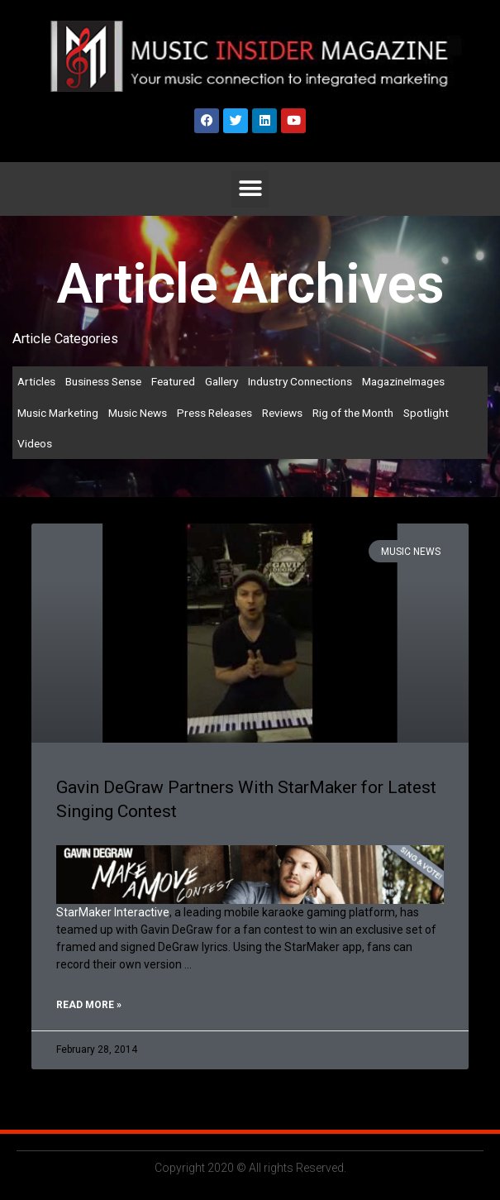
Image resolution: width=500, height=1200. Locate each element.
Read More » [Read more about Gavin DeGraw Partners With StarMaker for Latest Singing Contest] (88, 1005)
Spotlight (426, 412)
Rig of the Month (352, 412)
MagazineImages (403, 381)
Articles (36, 381)
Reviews (282, 412)
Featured (173, 381)
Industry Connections (300, 381)
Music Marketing (57, 412)
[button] (250, 189)
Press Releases (214, 412)
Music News (137, 412)
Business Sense (103, 381)
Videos (34, 443)
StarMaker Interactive (112, 912)
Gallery (221, 381)
